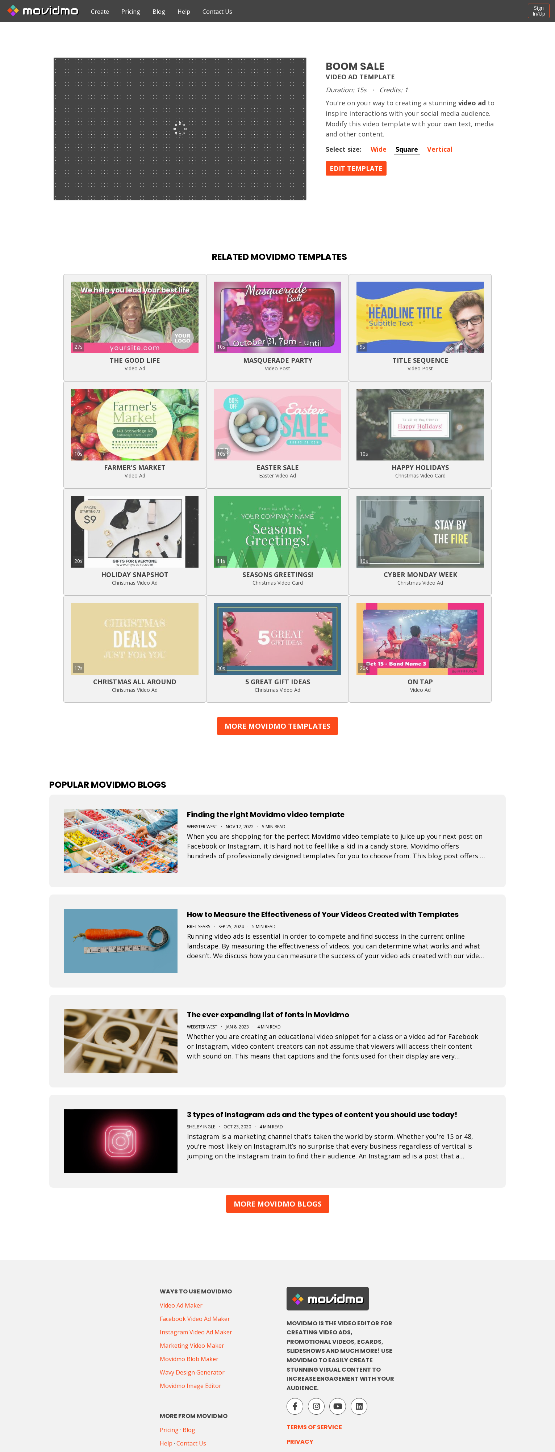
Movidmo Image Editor (190, 1386)
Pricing (130, 12)
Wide (379, 149)
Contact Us (217, 12)
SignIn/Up (539, 10)
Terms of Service (314, 1427)
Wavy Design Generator (192, 1372)
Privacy (300, 1442)
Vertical (439, 149)
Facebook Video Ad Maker (195, 1319)
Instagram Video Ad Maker (196, 1332)
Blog (159, 12)
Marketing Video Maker (192, 1346)
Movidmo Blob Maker (189, 1359)
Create (100, 12)
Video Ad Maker (181, 1305)
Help (184, 12)
